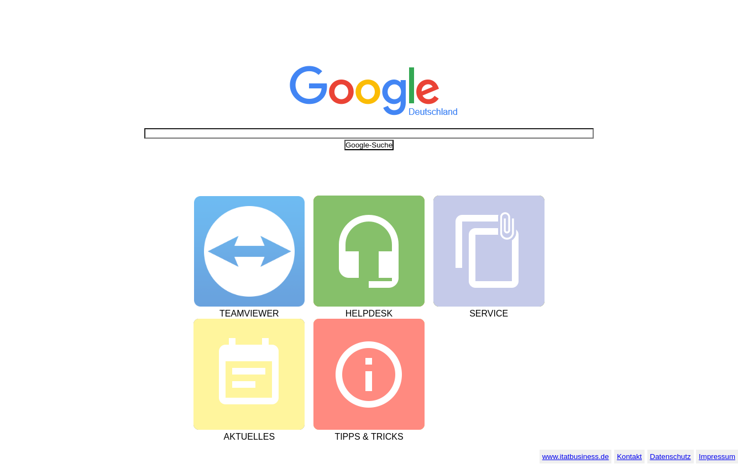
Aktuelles (249, 436)
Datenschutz (670, 456)
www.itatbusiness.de (575, 456)
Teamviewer (249, 313)
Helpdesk (369, 313)
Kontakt (629, 456)
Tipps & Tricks (368, 436)
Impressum (717, 456)
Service (488, 313)
